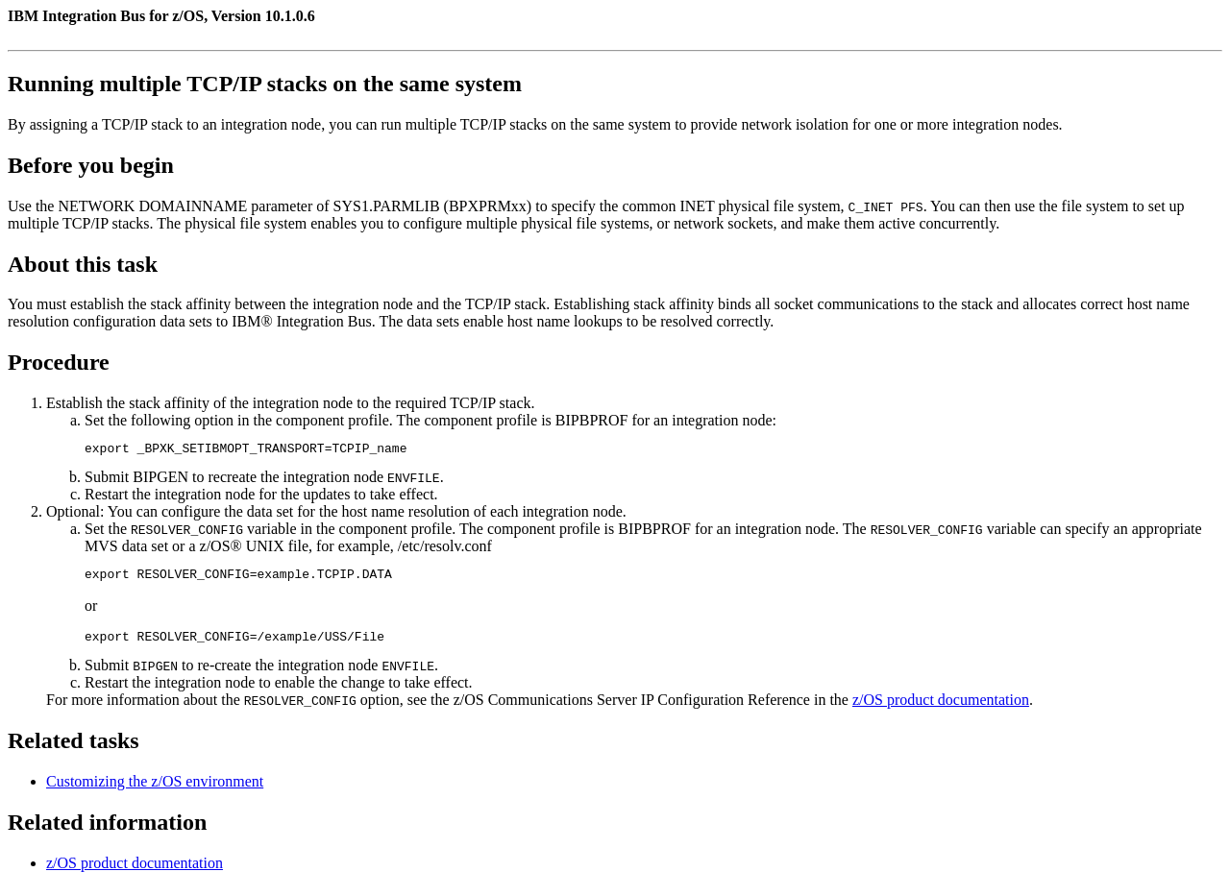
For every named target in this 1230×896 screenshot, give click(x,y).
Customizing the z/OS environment (154, 790)
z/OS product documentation (940, 708)
